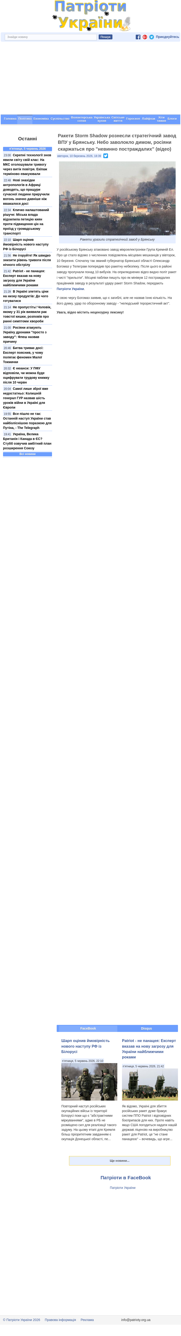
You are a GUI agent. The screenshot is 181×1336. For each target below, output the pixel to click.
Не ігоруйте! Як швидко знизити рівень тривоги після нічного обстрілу (27, 260)
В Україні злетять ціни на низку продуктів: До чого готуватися (26, 296)
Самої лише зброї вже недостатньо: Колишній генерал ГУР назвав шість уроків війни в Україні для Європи (25, 398)
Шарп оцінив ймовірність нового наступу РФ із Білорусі (26, 244)
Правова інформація (60, 1320)
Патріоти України (70, 289)
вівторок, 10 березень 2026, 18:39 (79, 156)
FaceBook (88, 1028)
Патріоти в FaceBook (126, 1177)
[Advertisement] (90, 79)
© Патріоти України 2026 (21, 1320)
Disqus (146, 1028)
